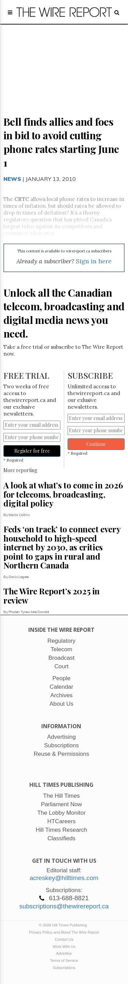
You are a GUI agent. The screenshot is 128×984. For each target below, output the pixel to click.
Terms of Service (64, 960)
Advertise (64, 953)
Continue (96, 444)
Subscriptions (64, 968)
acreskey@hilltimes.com (64, 877)
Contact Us (64, 939)
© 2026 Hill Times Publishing (64, 925)
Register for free (32, 451)
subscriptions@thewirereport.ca (64, 906)
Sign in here (94, 261)
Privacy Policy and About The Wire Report (64, 932)
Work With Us (64, 946)
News (12, 178)
